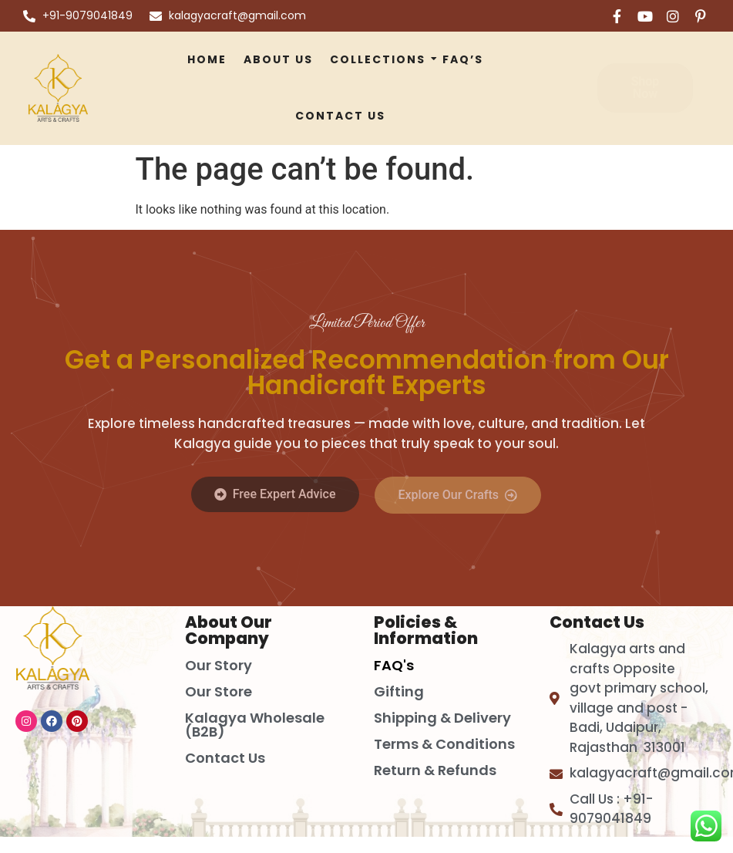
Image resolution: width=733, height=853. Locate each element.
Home (207, 59)
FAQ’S (462, 59)
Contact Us (340, 115)
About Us (278, 59)
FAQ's (394, 665)
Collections (379, 59)
